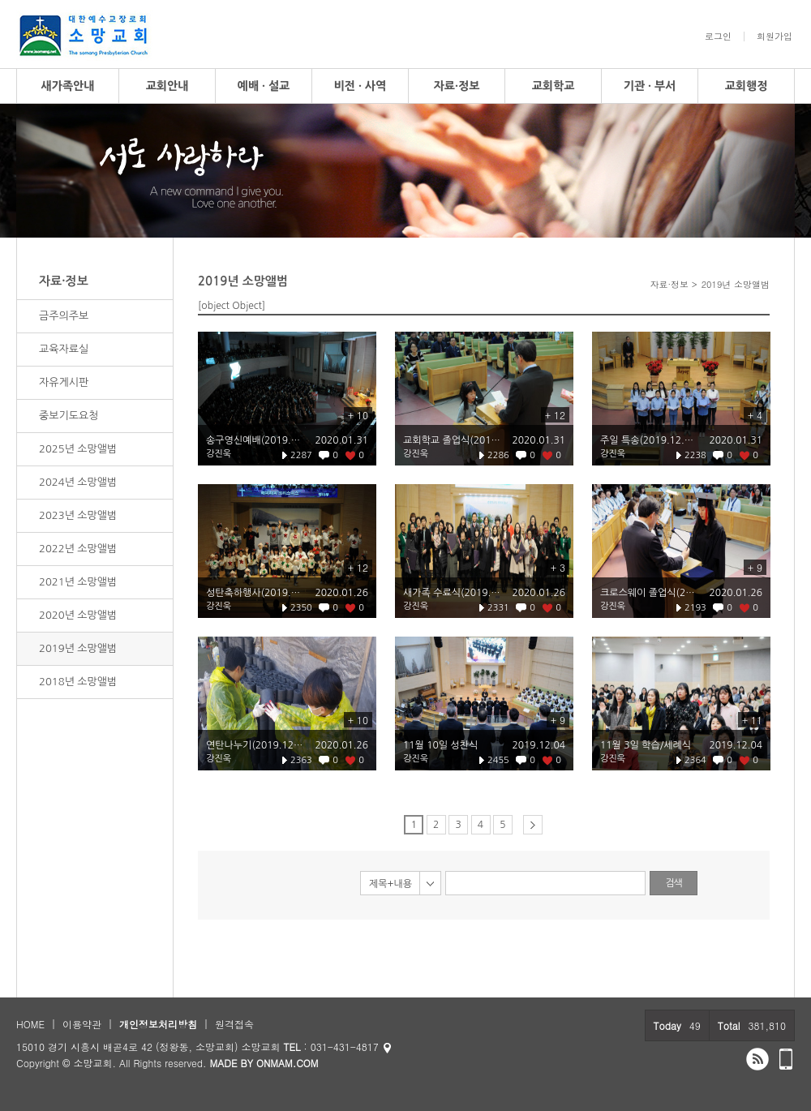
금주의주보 (63, 316)
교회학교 (553, 86)
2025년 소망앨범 (78, 449)
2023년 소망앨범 (78, 515)
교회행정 (746, 86)
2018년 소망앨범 (78, 681)
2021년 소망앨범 (78, 582)
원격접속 (234, 1024)
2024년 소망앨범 (78, 482)
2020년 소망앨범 (78, 615)
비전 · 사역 (360, 86)
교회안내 (167, 86)
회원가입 (774, 36)
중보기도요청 (68, 415)
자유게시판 (63, 382)
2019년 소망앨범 (78, 648)
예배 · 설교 (264, 86)
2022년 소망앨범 (78, 548)
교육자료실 (63, 349)
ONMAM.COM (287, 1063)
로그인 (718, 36)
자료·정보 (457, 86)
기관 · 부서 (650, 86)
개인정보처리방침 (158, 1024)
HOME (30, 1024)
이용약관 (81, 1024)
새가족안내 (68, 86)
